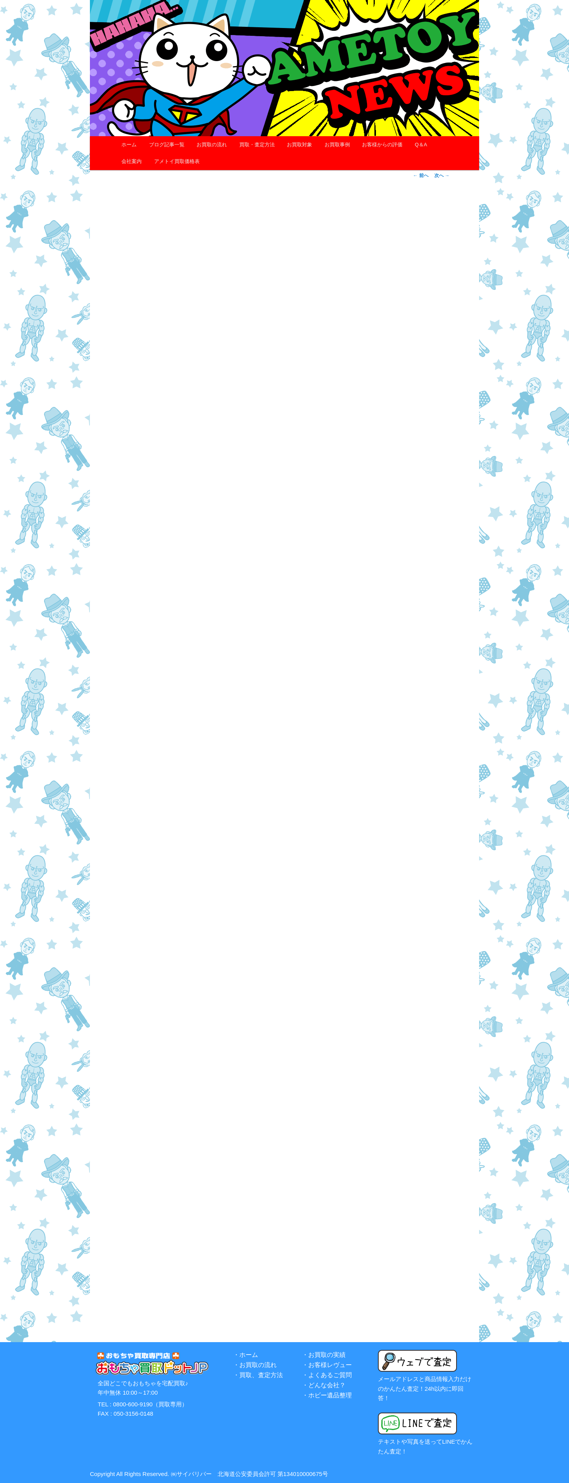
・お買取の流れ (255, 1365)
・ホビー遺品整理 (327, 1395)
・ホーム (245, 1354)
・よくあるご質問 (327, 1375)
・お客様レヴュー (327, 1365)
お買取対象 (299, 144)
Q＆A (421, 144)
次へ (442, 175)
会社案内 (131, 161)
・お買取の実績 (324, 1354)
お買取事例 (337, 144)
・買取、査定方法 (258, 1375)
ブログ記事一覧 (166, 144)
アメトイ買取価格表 (177, 161)
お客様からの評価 (382, 144)
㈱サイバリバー (191, 1474)
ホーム (129, 144)
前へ (420, 175)
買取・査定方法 (257, 144)
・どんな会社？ (324, 1385)
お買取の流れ (212, 144)
